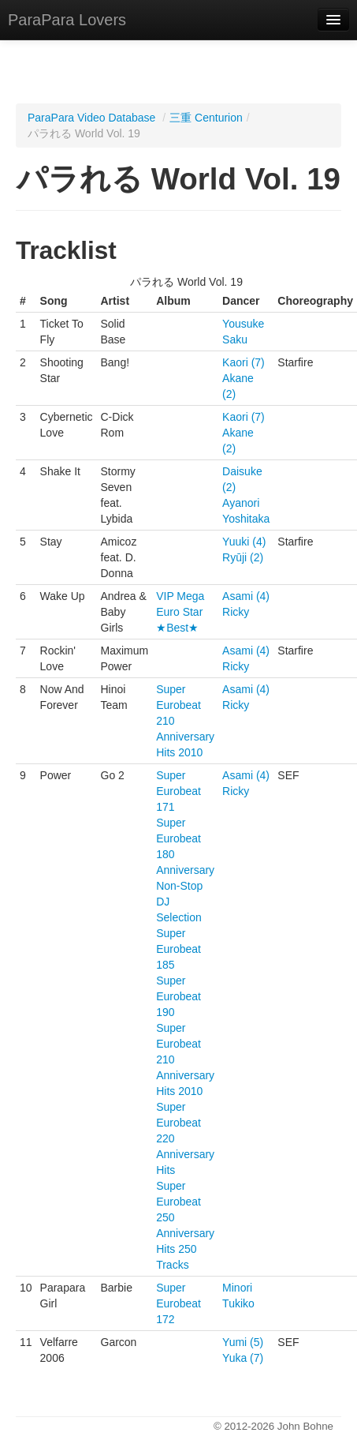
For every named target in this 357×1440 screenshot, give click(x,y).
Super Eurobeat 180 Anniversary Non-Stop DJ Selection (185, 870)
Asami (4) (246, 596)
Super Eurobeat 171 (178, 791)
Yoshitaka (246, 518)
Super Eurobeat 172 (178, 1303)
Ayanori (240, 503)
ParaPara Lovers (67, 19)
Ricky (235, 612)
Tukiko (238, 1303)
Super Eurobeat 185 (178, 949)
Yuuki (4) (244, 541)
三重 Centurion (206, 117)
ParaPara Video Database (91, 117)
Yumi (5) (242, 1342)
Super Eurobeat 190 (178, 996)
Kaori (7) (243, 362)
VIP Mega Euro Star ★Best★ (180, 612)
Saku (234, 339)
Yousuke (243, 323)
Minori (237, 1287)
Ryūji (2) (242, 557)
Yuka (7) (242, 1358)
